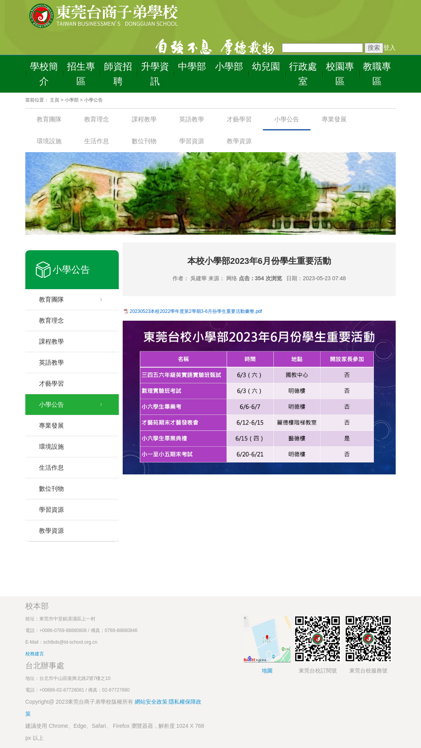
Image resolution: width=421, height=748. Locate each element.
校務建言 (34, 654)
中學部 (192, 66)
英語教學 (191, 119)
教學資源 (239, 141)
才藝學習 (239, 119)
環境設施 (49, 141)
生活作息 (96, 141)
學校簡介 (44, 73)
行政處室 (303, 73)
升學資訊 (155, 73)
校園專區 (340, 73)
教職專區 (377, 73)
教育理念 (96, 119)
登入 (389, 47)
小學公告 (93, 100)
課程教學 (144, 119)
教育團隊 (49, 119)
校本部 (37, 606)
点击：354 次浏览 (260, 278)
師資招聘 (118, 73)
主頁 (54, 100)
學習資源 (191, 141)
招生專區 (81, 73)
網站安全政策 (152, 702)
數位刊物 (144, 141)
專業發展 (334, 119)
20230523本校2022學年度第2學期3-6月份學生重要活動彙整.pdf (196, 311)
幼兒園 (266, 66)
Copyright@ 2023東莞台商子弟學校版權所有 (79, 702)
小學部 (229, 66)
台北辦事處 (44, 665)
